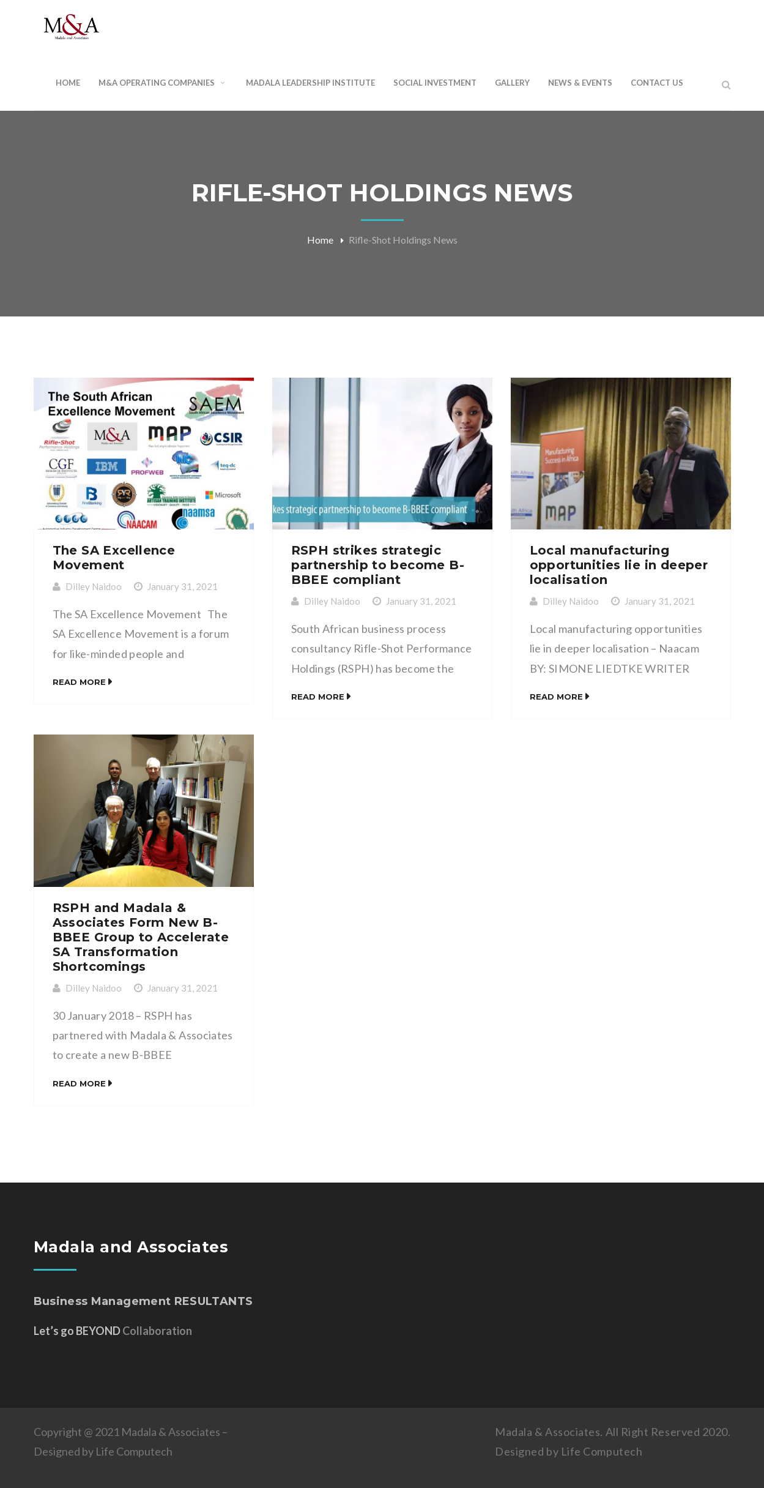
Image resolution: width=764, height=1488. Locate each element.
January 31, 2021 (182, 586)
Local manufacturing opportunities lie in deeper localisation (619, 565)
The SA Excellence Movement (114, 557)
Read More (79, 682)
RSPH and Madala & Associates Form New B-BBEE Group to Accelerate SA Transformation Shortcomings (141, 937)
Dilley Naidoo (93, 586)
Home (320, 239)
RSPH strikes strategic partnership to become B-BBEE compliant (378, 565)
